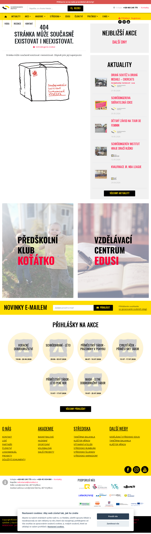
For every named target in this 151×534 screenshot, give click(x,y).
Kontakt (29, 23)
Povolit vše (113, 516)
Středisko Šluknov (84, 454)
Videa (7, 23)
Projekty (7, 458)
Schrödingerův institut (44, 47)
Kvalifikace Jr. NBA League (126, 169)
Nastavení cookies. (56, 526)
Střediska (82, 431)
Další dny (119, 42)
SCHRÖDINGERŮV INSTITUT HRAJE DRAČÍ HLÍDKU (126, 147)
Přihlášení (124, 18)
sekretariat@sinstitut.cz (27, 484)
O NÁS (6, 431)
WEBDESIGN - (14, 527)
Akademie (45, 431)
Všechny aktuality (119, 195)
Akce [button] (27, 16)
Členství (7, 450)
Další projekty (46, 454)
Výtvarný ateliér (83, 446)
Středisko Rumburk (85, 450)
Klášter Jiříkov (82, 443)
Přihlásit (103, 310)
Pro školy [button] (91, 16)
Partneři (7, 446)
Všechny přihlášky (75, 411)
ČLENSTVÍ (79, 16)
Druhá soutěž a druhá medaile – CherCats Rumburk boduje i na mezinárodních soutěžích (126, 78)
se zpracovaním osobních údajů (133, 311)
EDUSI (67, 16)
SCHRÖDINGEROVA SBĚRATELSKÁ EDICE (122, 100)
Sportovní (44, 446)
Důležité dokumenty (13, 462)
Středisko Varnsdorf (86, 458)
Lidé (4, 443)
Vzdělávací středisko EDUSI (124, 439)
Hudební (42, 443)
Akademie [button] (39, 16)
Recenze (17, 23)
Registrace (136, 18)
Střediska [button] (54, 16)
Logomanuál (9, 454)
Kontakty (145, 7)
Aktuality (15, 16)
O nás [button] (104, 16)
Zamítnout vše (113, 524)
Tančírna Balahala (84, 439)
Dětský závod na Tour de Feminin (126, 124)
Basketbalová (46, 439)
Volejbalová (45, 450)
